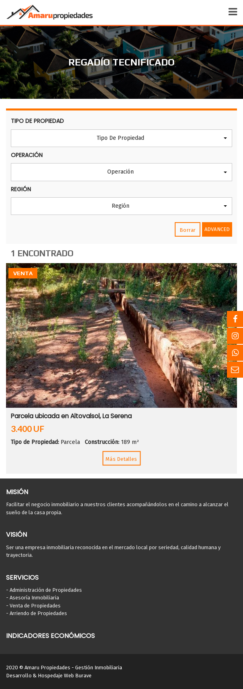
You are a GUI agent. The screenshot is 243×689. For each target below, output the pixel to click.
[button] (121, 138)
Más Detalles (121, 459)
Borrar (188, 230)
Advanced (217, 229)
